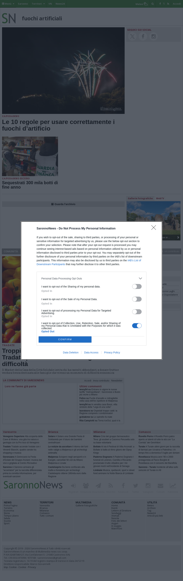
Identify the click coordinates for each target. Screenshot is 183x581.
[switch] (137, 286)
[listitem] (91, 278)
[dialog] (91, 290)
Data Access (91, 352)
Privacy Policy (112, 352)
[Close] (154, 228)
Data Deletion (71, 352)
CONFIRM (65, 339)
